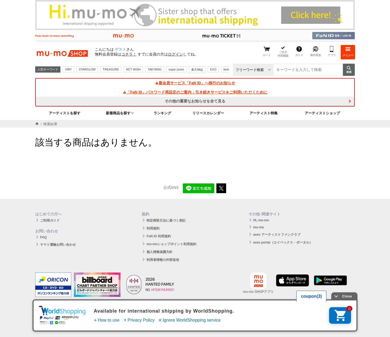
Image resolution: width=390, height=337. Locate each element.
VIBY (68, 69)
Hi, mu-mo (261, 220)
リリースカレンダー (208, 113)
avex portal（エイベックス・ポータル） (283, 242)
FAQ (43, 237)
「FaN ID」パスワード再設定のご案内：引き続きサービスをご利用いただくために (195, 92)
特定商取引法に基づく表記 (166, 220)
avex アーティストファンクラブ (276, 234)
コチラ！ (128, 54)
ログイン (175, 54)
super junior (176, 69)
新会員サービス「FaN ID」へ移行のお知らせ (195, 83)
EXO (213, 69)
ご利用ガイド (50, 220)
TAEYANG (154, 69)
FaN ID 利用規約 (159, 236)
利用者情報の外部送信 (163, 260)
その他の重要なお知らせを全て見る (195, 101)
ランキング (162, 113)
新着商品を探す (118, 113)
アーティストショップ (322, 113)
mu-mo (258, 227)
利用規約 (153, 228)
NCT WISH (133, 69)
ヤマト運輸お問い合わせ (58, 245)
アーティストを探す (64, 113)
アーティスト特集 (263, 113)
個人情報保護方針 (160, 252)
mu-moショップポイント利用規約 (171, 244)
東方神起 (197, 69)
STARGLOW (87, 69)
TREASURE (111, 69)
